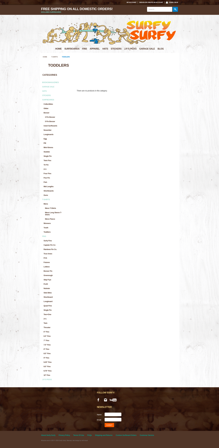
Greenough (48, 275)
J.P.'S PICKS (130, 49)
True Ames (48, 254)
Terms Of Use (78, 435)
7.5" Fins (47, 345)
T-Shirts (54, 57)
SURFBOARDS (71, 49)
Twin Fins (47, 160)
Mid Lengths (48, 186)
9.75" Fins (48, 371)
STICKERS (116, 49)
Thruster (47, 327)
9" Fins (46, 358)
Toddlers (47, 232)
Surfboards (48, 100)
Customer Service (147, 435)
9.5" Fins (47, 366)
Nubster (47, 288)
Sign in (141, 2)
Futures (47, 262)
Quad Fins (48, 306)
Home (45, 57)
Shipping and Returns (103, 435)
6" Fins (46, 332)
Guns (46, 195)
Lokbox (47, 267)
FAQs (89, 435)
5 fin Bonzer (50, 121)
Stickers (46, 95)
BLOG (161, 49)
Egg (45, 139)
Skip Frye (47, 280)
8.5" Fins (47, 353)
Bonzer (46, 113)
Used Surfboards (50, 126)
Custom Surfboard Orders (126, 435)
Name (99, 415)
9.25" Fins (48, 362)
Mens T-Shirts (50, 208)
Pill (45, 143)
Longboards (48, 134)
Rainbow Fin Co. (50, 249)
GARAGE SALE (147, 49)
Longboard (48, 301)
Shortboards (49, 191)
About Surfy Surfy (48, 435)
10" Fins (47, 375)
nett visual (84, 440)
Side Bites (48, 293)
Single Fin (48, 156)
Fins (44, 236)
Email (99, 420)
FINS (84, 49)
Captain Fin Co (49, 245)
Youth (46, 228)
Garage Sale (48, 87)
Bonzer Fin (48, 271)
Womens (47, 223)
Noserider (47, 130)
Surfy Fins (48, 241)
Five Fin (47, 178)
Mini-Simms (48, 147)
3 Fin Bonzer (50, 117)
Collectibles (48, 104)
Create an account (155, 2)
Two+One (47, 314)
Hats (44, 91)
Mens (46, 204)
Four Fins (47, 173)
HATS (105, 49)
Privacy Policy (64, 435)
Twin (45, 323)
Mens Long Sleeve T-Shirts (53, 213)
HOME (58, 49)
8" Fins (46, 349)
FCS (45, 258)
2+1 (45, 169)
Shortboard (48, 297)
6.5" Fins (47, 336)
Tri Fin (46, 165)
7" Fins (46, 340)
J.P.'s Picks (47, 379)
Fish (45, 182)
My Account (131, 2)
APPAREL (95, 49)
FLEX (46, 284)
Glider (46, 108)
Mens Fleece (50, 219)
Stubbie (47, 152)
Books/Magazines (50, 82)
